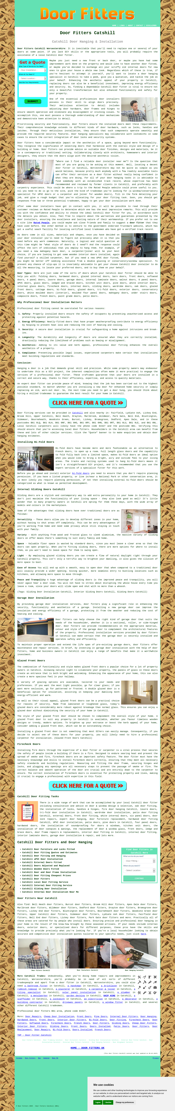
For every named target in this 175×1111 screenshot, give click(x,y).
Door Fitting (118, 1020)
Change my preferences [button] (125, 1102)
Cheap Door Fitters (144, 1023)
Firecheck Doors (139, 1020)
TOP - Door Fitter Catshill (34, 1035)
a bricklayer (109, 986)
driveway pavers (72, 1002)
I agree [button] (98, 1102)
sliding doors (65, 555)
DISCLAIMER (151, 26)
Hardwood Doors (26, 1020)
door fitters (80, 124)
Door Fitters (101, 1023)
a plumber (123, 992)
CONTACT (139, 26)
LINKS (122, 26)
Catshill (77, 413)
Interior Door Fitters (71, 1020)
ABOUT (130, 26)
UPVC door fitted (107, 258)
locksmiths (140, 134)
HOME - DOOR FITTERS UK (87, 1047)
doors (74, 276)
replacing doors (59, 83)
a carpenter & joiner (102, 989)
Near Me (55, 1058)
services (66, 432)
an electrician (93, 999)
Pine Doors (100, 1016)
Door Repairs (33, 1016)
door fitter (137, 223)
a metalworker (39, 996)
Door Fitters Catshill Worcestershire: (41, 48)
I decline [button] (108, 1102)
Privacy (156, 1058)
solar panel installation (79, 992)
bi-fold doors (127, 455)
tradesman (96, 191)
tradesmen (73, 201)
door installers (109, 99)
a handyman (74, 986)
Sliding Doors (120, 1023)
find (26, 904)
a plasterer (63, 989)
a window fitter (112, 1002)
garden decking (75, 996)
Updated (46, 1058)
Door (20, 413)
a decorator (129, 999)
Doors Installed (100, 1026)
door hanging (149, 74)
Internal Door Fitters (124, 1016)
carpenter (147, 770)
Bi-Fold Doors (98, 1020)
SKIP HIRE (109, 996)
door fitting (111, 197)
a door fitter (65, 982)
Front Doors (84, 1016)
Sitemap (19, 1058)
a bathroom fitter (36, 986)
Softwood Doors (39, 1023)
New (39, 1058)
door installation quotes (66, 934)
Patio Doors (121, 1026)
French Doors (82, 1023)
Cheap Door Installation (59, 1016)
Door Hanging (148, 1016)
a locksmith (57, 999)
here (143, 934)
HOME (114, 26)
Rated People (102, 187)
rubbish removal (27, 989)
